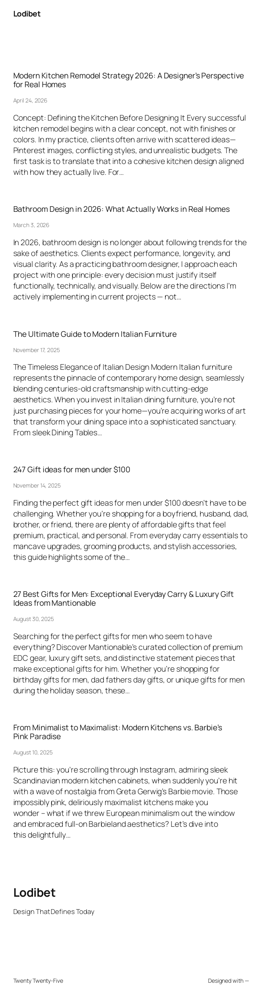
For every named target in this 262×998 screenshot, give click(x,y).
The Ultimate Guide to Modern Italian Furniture (95, 334)
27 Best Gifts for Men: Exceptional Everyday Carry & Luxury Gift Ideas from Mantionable (123, 598)
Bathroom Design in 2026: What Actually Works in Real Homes (121, 209)
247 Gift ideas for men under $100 (72, 469)
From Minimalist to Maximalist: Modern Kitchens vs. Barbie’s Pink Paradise (117, 731)
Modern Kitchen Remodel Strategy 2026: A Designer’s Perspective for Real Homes (128, 79)
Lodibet (27, 13)
